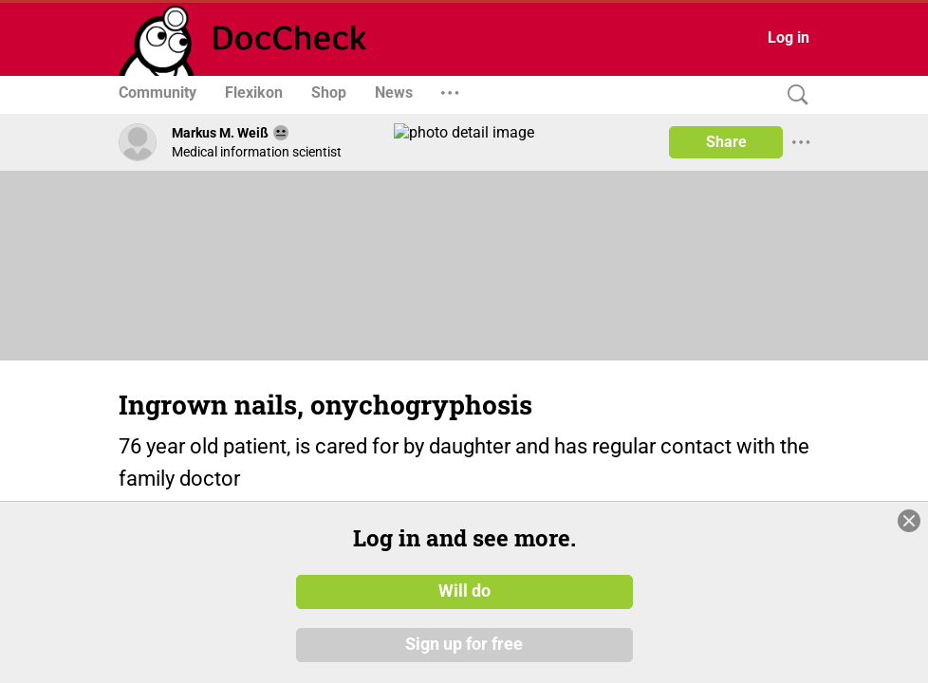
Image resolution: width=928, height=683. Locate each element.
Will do (464, 590)
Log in (788, 37)
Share (726, 142)
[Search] (793, 95)
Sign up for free (464, 644)
